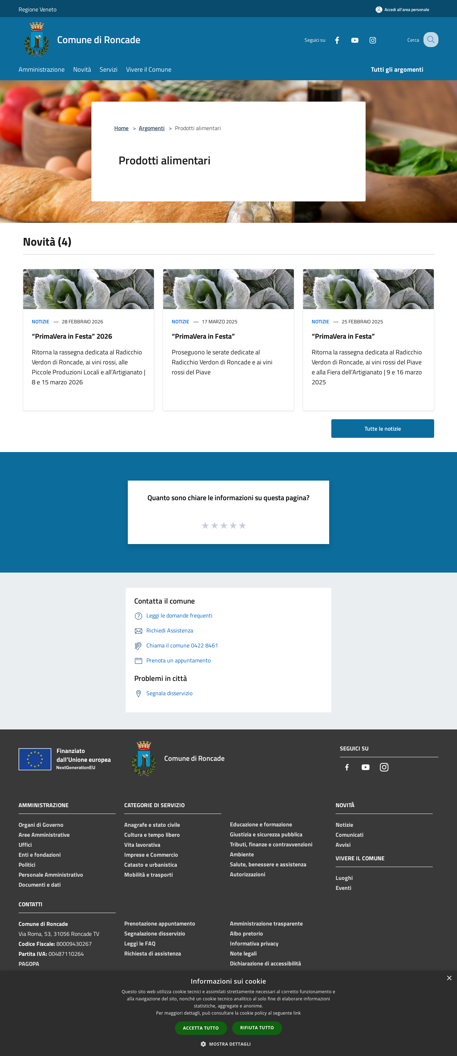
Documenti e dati (40, 884)
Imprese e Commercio (151, 854)
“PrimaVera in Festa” (203, 336)
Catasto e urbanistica (150, 864)
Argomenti (152, 128)
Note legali (243, 953)
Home (121, 128)
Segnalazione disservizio (154, 933)
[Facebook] (330, 39)
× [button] (449, 978)
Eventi (343, 887)
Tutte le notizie (383, 428)
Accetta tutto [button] (201, 1028)
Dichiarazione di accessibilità (265, 963)
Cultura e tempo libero (152, 834)
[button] (228, 1043)
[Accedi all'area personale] (402, 9)
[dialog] (228, 1013)
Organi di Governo (41, 824)
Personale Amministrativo (51, 874)
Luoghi (344, 877)
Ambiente (242, 854)
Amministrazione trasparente (266, 923)
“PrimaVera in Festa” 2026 (72, 336)
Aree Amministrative (44, 834)
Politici (27, 864)
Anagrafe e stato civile (152, 824)
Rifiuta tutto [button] (257, 1028)
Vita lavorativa (142, 844)
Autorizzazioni (247, 874)
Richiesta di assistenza (152, 953)
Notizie (40, 321)
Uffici (25, 844)
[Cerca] (429, 39)
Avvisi (343, 844)
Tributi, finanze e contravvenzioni (271, 844)
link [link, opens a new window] (297, 1013)
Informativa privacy (254, 943)
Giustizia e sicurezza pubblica (266, 834)
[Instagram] (366, 39)
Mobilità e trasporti (148, 874)
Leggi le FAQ (139, 943)
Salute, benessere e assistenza (268, 864)
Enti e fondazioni (40, 854)
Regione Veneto (37, 9)
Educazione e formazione (261, 824)
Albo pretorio (246, 933)
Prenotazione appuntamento (159, 923)
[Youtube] (348, 39)
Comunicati (349, 834)
